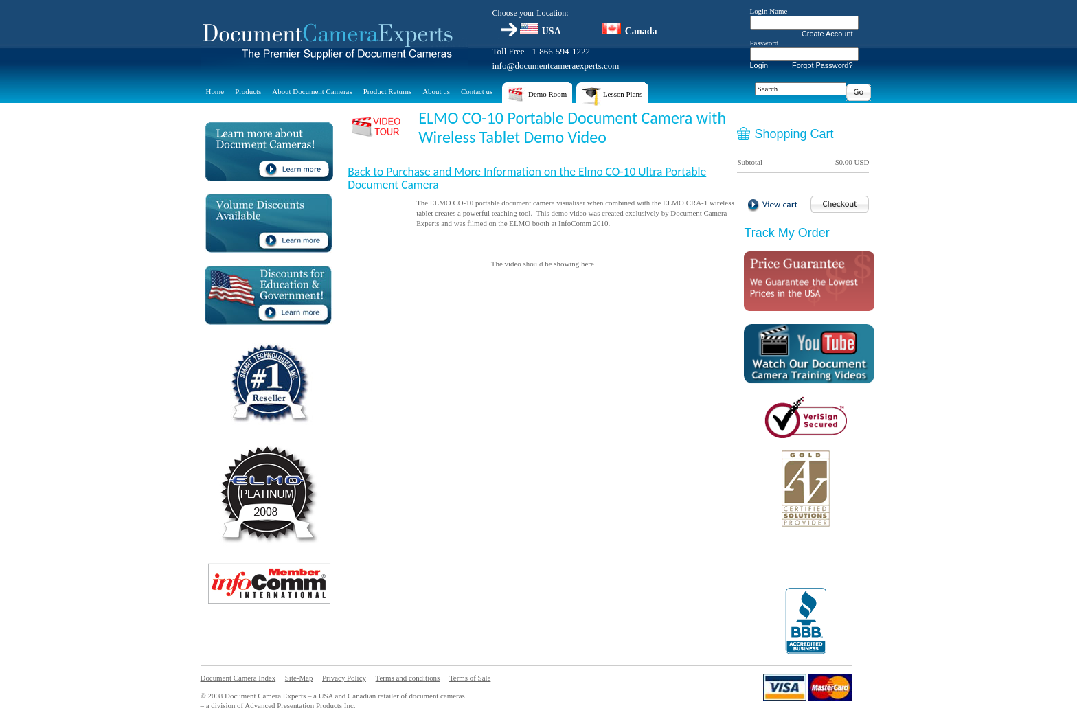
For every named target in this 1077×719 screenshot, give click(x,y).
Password (764, 42)
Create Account (827, 34)
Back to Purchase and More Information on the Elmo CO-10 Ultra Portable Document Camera (527, 178)
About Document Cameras (312, 91)
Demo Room (537, 96)
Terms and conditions (408, 678)
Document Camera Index (238, 678)
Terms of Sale (469, 678)
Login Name (769, 11)
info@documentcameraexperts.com (556, 65)
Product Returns (387, 91)
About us (436, 91)
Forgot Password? (822, 65)
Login (759, 65)
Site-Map (299, 678)
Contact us (476, 91)
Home (215, 91)
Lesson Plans (612, 96)
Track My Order (786, 233)
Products (248, 91)
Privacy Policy (344, 678)
